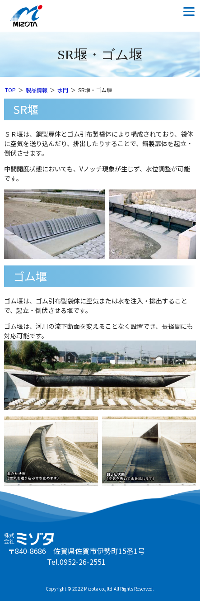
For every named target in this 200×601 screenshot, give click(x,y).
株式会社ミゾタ (34, 16)
